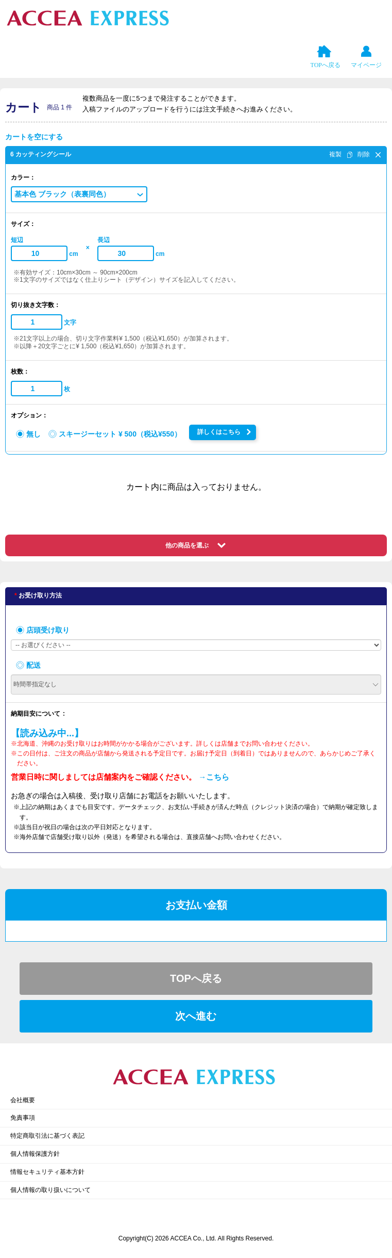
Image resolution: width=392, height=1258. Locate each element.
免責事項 (22, 1117)
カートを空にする (34, 137)
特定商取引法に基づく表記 (47, 1135)
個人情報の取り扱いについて (50, 1190)
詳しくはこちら (219, 432)
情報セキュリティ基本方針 (47, 1171)
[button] (79, 194)
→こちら (213, 776)
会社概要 (22, 1100)
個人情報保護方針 (35, 1153)
